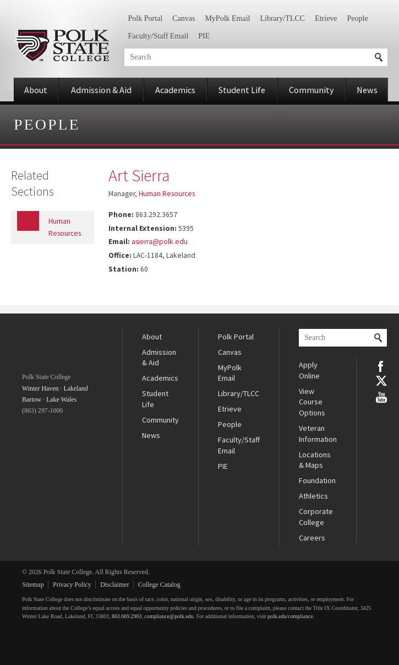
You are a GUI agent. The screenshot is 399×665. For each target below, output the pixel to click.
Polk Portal (145, 18)
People (357, 18)
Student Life (241, 89)
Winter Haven (40, 388)
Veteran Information (318, 433)
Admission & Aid (101, 89)
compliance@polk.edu (168, 616)
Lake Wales (61, 399)
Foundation (317, 480)
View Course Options (312, 402)
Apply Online (309, 370)
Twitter (381, 380)
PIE (204, 36)
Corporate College (316, 516)
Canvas (183, 18)
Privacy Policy (72, 584)
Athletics (313, 496)
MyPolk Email (227, 18)
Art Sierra (139, 175)
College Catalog (159, 584)
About (35, 89)
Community (311, 89)
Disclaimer (114, 584)
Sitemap (33, 584)
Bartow (31, 399)
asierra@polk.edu (160, 241)
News (367, 89)
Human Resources (167, 193)
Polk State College (62, 45)
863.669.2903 (126, 616)
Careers (312, 538)
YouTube (381, 396)
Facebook (381, 365)
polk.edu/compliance (290, 616)
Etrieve (326, 18)
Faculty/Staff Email (158, 36)
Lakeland (75, 388)
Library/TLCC (282, 18)
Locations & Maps (315, 460)
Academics (175, 89)
